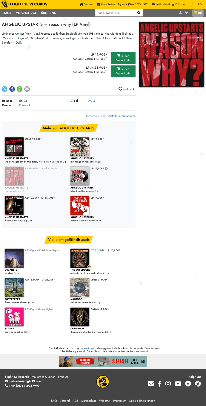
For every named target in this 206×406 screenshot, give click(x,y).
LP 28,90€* (48, 279)
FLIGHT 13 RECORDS (24, 4)
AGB (76, 401)
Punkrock (24, 105)
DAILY (91, 101)
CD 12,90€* (32, 198)
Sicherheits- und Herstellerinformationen (111, 116)
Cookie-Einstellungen (142, 401)
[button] (4, 89)
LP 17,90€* (97, 139)
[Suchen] (139, 12)
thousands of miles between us (101, 330)
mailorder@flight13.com (23, 381)
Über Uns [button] (48, 13)
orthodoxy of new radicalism (101, 271)
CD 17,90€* (97, 250)
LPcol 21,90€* (99, 279)
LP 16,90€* (48, 198)
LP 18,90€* (98, 168)
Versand (144, 351)
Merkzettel (126, 89)
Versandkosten (88, 348)
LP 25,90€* (113, 250)
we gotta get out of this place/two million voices (36, 160)
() (198, 13)
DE (193, 4)
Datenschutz (88, 401)
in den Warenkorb (123, 58)
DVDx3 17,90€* (100, 309)
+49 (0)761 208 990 (22, 386)
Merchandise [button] (26, 13)
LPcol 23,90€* (49, 168)
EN (200, 4)
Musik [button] (6, 13)
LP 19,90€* (32, 168)
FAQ (54, 401)
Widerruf (104, 401)
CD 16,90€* (32, 279)
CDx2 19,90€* (33, 139)
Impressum (119, 401)
